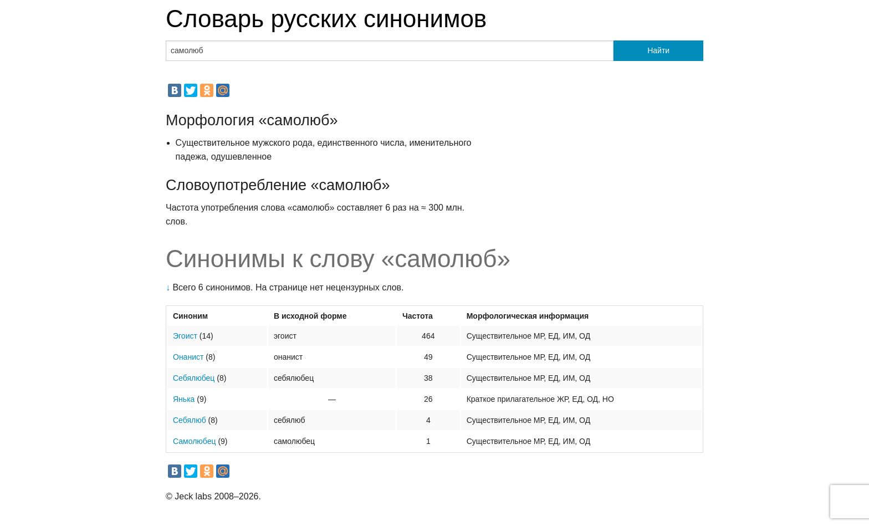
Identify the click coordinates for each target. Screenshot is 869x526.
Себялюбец (193, 378)
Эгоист (185, 335)
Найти (658, 50)
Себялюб (189, 420)
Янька (184, 399)
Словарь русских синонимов (326, 18)
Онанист (188, 357)
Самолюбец (194, 441)
